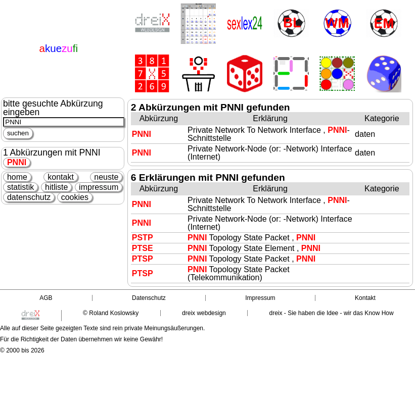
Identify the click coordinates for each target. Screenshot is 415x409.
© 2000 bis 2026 (22, 350)
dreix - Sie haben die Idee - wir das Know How (331, 313)
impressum (98, 187)
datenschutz (29, 197)
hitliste (56, 187)
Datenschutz (149, 298)
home (17, 177)
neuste (106, 177)
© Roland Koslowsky (111, 313)
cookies (74, 197)
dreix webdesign (204, 313)
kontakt (61, 177)
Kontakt (365, 298)
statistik (20, 187)
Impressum (260, 298)
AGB (45, 298)
